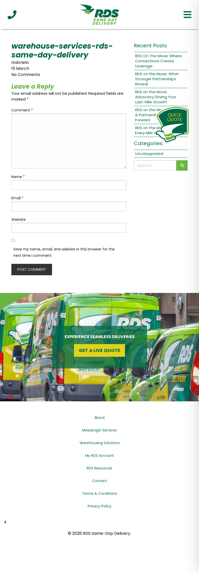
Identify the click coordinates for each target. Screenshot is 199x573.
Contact (99, 480)
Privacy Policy (99, 506)
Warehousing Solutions (100, 442)
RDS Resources (99, 468)
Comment (22, 110)
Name (18, 176)
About (99, 417)
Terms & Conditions (99, 493)
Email (17, 198)
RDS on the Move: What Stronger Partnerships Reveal (157, 79)
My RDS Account (99, 455)
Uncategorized (149, 153)
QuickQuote (174, 117)
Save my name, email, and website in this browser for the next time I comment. (64, 252)
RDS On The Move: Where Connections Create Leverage (158, 61)
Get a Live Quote (99, 350)
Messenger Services (99, 430)
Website (18, 219)
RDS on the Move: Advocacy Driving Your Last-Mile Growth (155, 97)
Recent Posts (150, 45)
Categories (148, 143)
